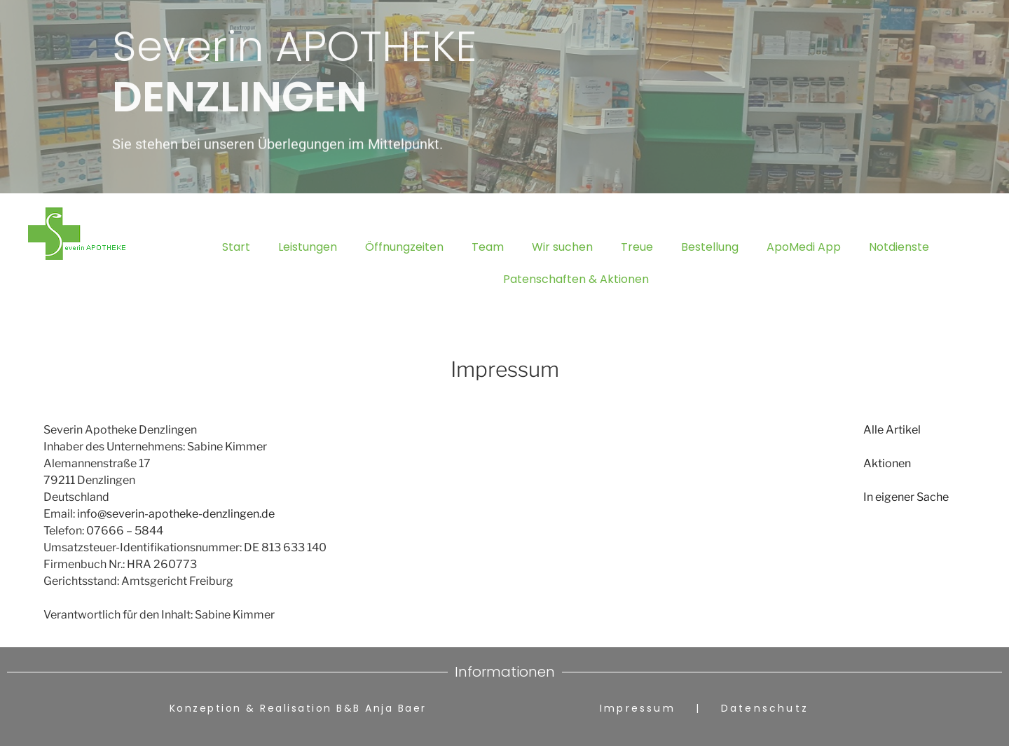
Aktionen (887, 463)
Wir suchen (562, 247)
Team (488, 247)
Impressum (645, 708)
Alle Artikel (892, 429)
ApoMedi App (804, 247)
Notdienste (899, 247)
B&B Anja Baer (381, 708)
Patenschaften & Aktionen (576, 279)
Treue (637, 247)
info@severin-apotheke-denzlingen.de (176, 513)
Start (236, 247)
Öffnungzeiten (404, 247)
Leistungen (307, 247)
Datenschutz (765, 708)
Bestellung (710, 247)
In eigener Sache (906, 497)
